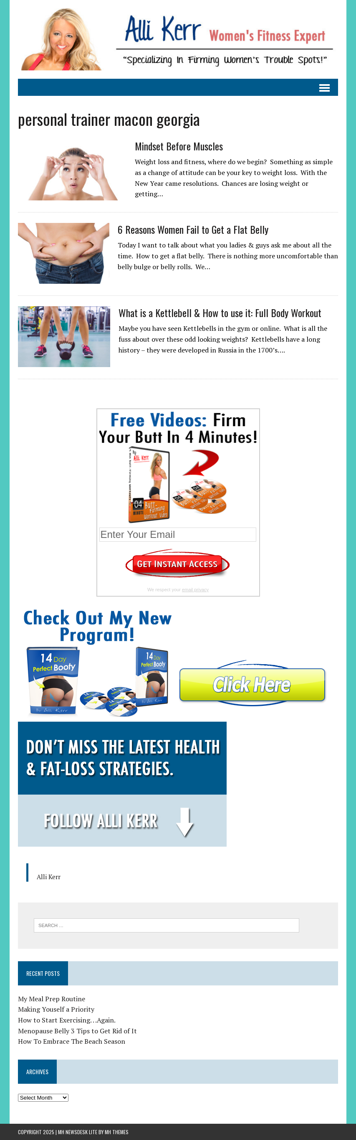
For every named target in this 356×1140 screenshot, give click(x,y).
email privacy (195, 589)
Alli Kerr (49, 876)
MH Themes (117, 1131)
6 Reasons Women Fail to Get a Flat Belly (193, 229)
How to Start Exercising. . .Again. (67, 1020)
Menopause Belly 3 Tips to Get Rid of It (77, 1030)
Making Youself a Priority (56, 1009)
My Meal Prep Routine (51, 998)
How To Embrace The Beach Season (71, 1041)
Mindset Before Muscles (179, 145)
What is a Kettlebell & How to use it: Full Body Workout (220, 312)
